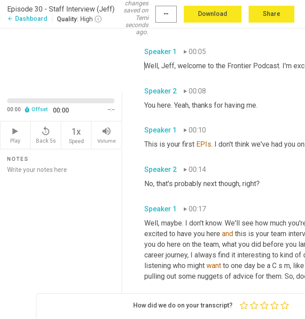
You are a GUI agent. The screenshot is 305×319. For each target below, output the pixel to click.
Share (271, 13)
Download (212, 13)
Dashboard (27, 18)
